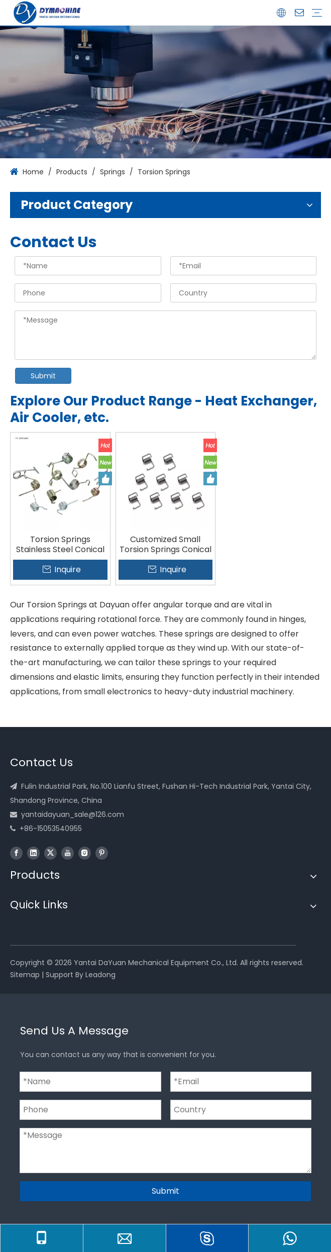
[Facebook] (16, 853)
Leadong (100, 975)
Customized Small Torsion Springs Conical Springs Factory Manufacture (165, 545)
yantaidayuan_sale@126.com (72, 814)
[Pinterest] (101, 853)
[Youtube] (67, 853)
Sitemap (25, 975)
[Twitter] (50, 853)
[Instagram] (84, 853)
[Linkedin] (33, 853)
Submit (43, 376)
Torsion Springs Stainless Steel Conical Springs (60, 545)
